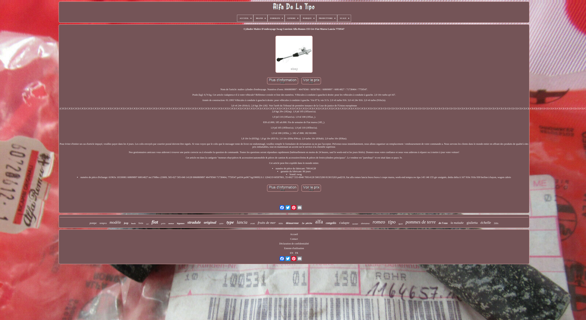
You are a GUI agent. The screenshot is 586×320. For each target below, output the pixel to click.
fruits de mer (267, 223)
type (230, 222)
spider (221, 223)
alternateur (365, 223)
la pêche (307, 223)
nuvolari (355, 224)
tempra (103, 223)
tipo (392, 222)
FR (296, 253)
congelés (331, 223)
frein (140, 223)
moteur (171, 223)
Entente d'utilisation (294, 248)
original (210, 222)
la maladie (457, 223)
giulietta (472, 223)
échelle (486, 223)
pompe (93, 223)
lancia (242, 222)
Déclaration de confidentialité (294, 243)
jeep (126, 223)
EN (291, 253)
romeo (379, 222)
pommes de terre (421, 222)
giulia (163, 223)
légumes (181, 223)
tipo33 (400, 224)
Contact (294, 239)
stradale (194, 222)
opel (147, 224)
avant (252, 223)
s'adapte (344, 223)
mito (281, 223)
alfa (319, 222)
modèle (115, 222)
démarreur (292, 223)
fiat (155, 222)
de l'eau (443, 223)
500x (496, 223)
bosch (133, 223)
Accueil (294, 234)
